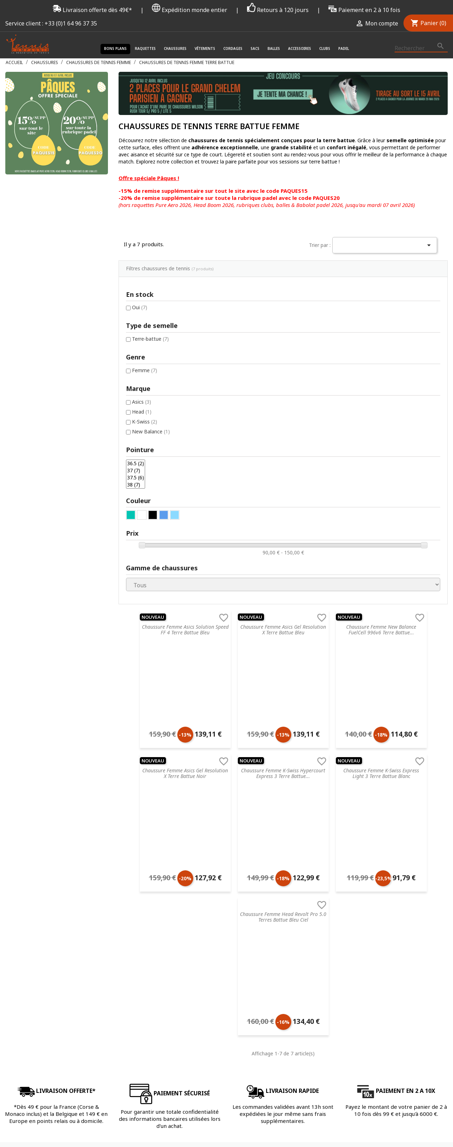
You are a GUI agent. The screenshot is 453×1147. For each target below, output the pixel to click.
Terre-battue (37, 266)
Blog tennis (132, 829)
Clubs (324, 48)
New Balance (38, 361)
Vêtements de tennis (225, 829)
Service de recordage (143, 820)
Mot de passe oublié (389, 829)
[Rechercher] (421, 48)
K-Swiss (31, 350)
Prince (290, 829)
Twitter (423, 1022)
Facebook (406, 1022)
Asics (28, 330)
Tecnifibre (294, 810)
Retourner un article (142, 847)
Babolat (292, 856)
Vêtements (205, 48)
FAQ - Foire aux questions (148, 838)
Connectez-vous (384, 810)
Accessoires (299, 48)
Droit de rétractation (143, 884)
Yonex (290, 866)
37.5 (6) (23, 410)
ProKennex (295, 875)
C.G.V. (124, 810)
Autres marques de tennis (313, 893)
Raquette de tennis (223, 810)
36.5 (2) (23, 394)
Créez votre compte (389, 820)
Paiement (130, 902)
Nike (288, 838)
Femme (31, 298)
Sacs (255, 48)
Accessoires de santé (225, 838)
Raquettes (145, 48)
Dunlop (291, 847)
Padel (343, 48)
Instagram (440, 1022)
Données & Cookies (142, 893)
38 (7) (23, 418)
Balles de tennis (219, 866)
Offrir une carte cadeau (145, 930)
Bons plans (115, 48)
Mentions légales (138, 875)
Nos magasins (135, 856)
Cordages (232, 48)
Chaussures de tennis (225, 820)
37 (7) (23, 402)
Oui (26, 234)
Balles (274, 48)
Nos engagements (140, 866)
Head (28, 340)
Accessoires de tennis (226, 875)
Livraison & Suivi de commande (155, 912)
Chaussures (175, 48)
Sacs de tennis (217, 856)
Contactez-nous (137, 921)
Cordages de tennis (223, 847)
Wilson (290, 884)
